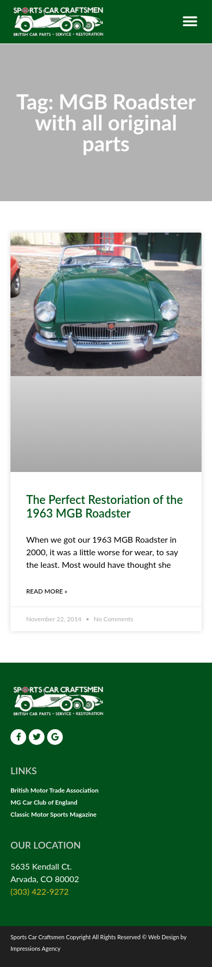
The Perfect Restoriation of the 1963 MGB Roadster (104, 506)
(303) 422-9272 (39, 891)
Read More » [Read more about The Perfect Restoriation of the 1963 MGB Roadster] (46, 591)
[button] (190, 22)
